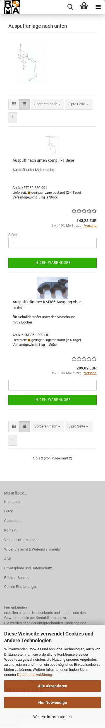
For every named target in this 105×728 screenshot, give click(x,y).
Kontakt (10, 530)
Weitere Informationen (52, 717)
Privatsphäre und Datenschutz (28, 568)
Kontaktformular (48, 618)
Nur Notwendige (52, 702)
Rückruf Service (16, 578)
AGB (7, 559)
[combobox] (47, 104)
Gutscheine (13, 521)
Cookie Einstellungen (20, 586)
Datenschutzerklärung (34, 674)
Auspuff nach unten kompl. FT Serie (43, 160)
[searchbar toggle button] (70, 7)
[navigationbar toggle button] (98, 7)
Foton (8, 511)
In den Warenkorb (52, 263)
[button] (13, 104)
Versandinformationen (21, 540)
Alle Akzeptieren (52, 686)
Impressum (13, 502)
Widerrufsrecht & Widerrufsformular (32, 549)
